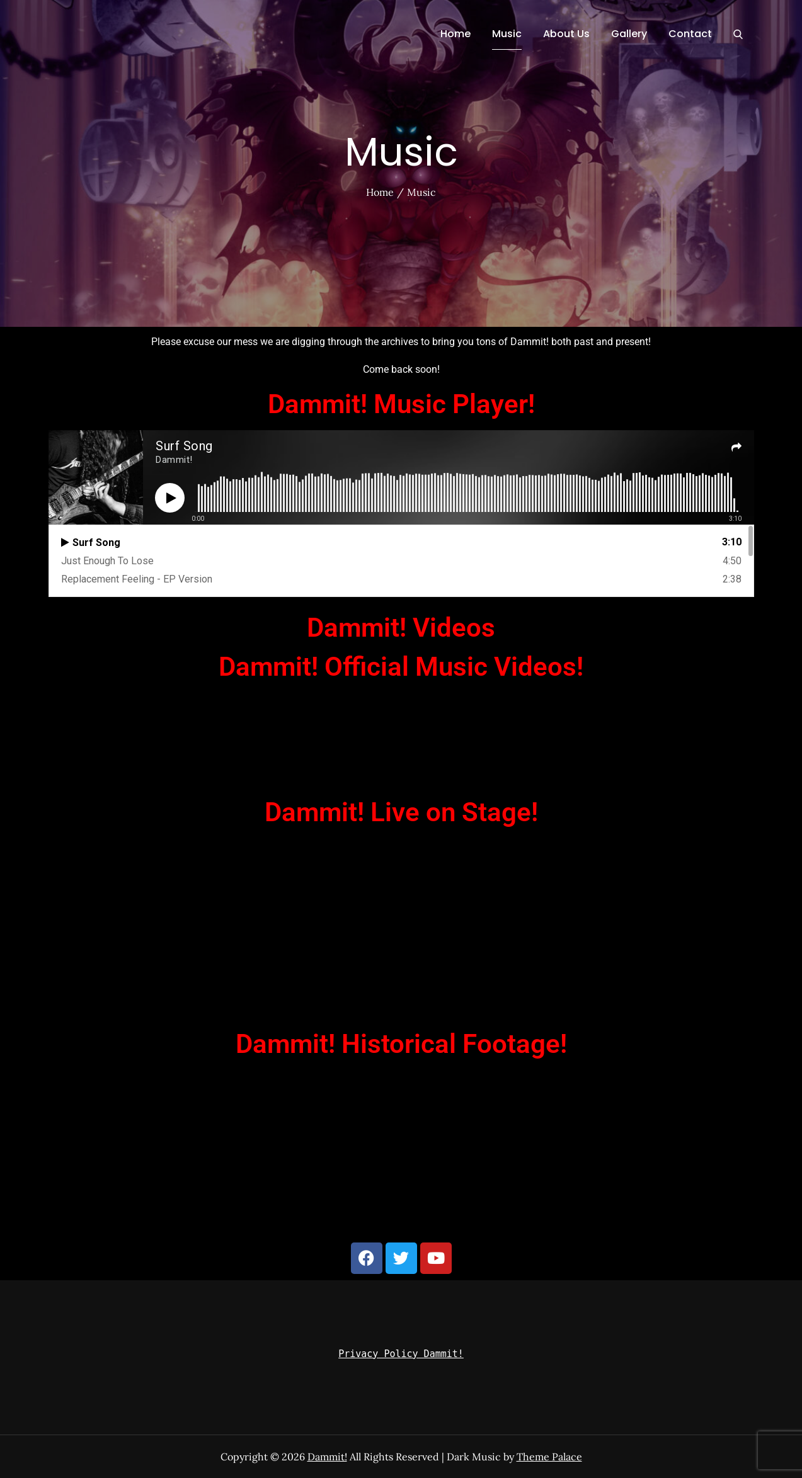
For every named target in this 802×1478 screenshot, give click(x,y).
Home (455, 33)
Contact (690, 33)
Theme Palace (549, 1456)
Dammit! (327, 1456)
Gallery (629, 33)
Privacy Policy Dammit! (401, 1354)
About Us (566, 33)
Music (507, 33)
